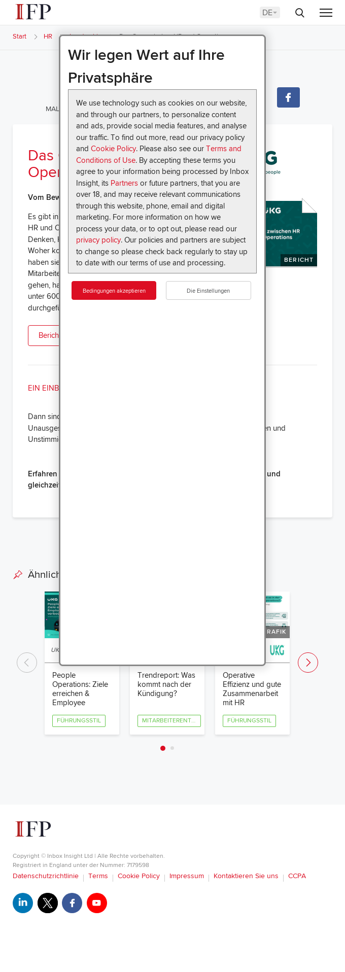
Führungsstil (79, 720)
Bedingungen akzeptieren (114, 291)
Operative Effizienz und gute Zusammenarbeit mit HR (252, 689)
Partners (124, 183)
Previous (27, 662)
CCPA (297, 876)
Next (308, 662)
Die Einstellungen (208, 291)
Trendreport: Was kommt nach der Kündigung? (166, 684)
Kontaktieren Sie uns (246, 876)
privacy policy (98, 240)
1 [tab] (162, 748)
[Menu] (326, 13)
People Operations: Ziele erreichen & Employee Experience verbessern (80, 698)
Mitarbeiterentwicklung (171, 720)
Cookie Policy (113, 148)
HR (48, 36)
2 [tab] (172, 748)
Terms (98, 876)
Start (19, 36)
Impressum (186, 876)
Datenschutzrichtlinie (46, 876)
